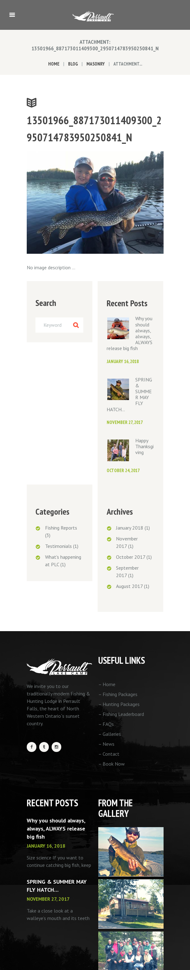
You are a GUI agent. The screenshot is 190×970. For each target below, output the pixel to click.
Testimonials (58, 546)
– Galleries (109, 734)
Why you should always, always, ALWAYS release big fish (56, 828)
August (129, 586)
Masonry (95, 64)
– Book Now (111, 764)
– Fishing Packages (117, 694)
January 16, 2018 (123, 361)
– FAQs (106, 724)
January (129, 528)
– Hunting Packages (119, 704)
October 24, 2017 (123, 470)
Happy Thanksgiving (144, 446)
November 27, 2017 (125, 422)
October (130, 557)
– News (106, 744)
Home (53, 64)
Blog (73, 64)
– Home (106, 684)
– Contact (108, 754)
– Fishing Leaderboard (121, 714)
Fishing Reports (61, 528)
